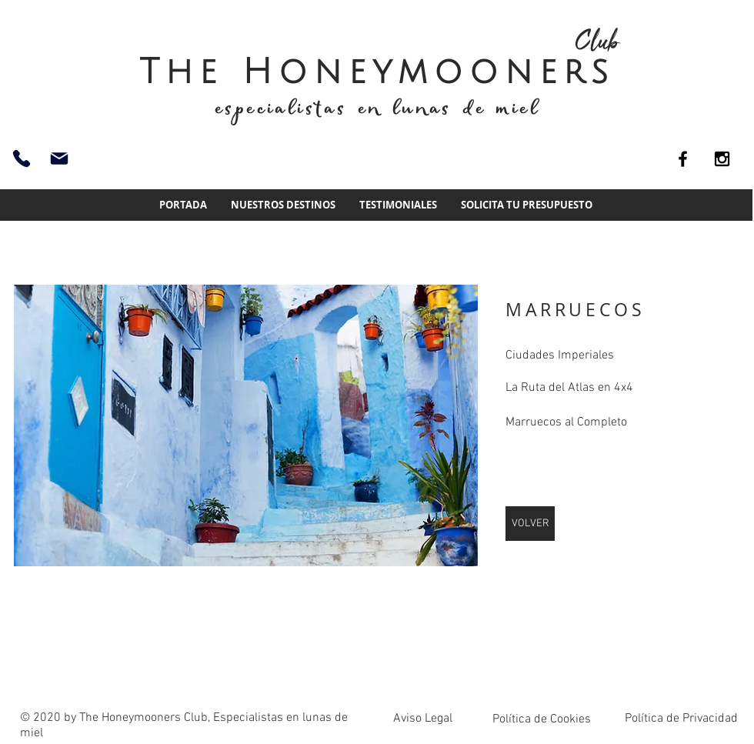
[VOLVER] (530, 523)
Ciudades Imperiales (559, 355)
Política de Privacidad (681, 718)
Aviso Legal (422, 718)
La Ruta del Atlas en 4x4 (569, 387)
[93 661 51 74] (22, 158)
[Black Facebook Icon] (682, 158)
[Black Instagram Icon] (722, 158)
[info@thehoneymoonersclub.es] (59, 158)
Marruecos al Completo (566, 422)
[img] (246, 425)
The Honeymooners (377, 72)
